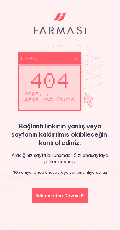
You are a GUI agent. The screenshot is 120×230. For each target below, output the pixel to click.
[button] (60, 195)
